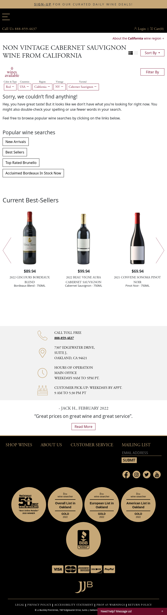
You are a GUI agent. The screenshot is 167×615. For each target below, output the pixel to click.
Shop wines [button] (19, 445)
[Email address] (142, 453)
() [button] (159, 29)
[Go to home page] (83, 586)
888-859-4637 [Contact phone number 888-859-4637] (64, 338)
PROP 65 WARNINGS (111, 604)
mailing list (136, 445)
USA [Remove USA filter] (24, 87)
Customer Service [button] (92, 445)
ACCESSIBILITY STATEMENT (74, 604)
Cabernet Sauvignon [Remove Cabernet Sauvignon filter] (83, 87)
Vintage (59, 81)
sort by (151, 52)
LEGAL (20, 604)
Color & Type (10, 81)
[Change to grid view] (136, 53)
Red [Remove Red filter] (10, 87)
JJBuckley (83, 16)
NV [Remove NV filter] (59, 87)
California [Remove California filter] (42, 87)
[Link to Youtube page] (157, 474)
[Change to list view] (131, 53)
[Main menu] (6, 17)
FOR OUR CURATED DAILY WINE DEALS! (83, 4)
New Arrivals (15, 141)
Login (142, 29)
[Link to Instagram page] (136, 474)
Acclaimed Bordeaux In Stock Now (33, 173)
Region (42, 81)
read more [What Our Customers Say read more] (83, 426)
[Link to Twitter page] (146, 474)
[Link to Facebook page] (126, 474)
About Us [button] (51, 445)
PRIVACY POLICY (39, 604)
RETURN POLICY (140, 604)
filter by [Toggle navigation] (152, 72)
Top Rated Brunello (21, 162)
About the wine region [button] (137, 38)
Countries (24, 81)
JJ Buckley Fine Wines (47, 610)
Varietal (83, 81)
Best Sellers (14, 152)
